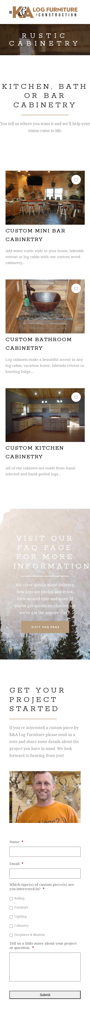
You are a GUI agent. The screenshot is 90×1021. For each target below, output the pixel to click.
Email (16, 864)
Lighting (20, 916)
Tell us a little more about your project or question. (43, 945)
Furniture (21, 907)
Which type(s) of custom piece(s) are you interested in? (41, 886)
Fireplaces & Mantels (29, 935)
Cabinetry (21, 926)
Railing (19, 898)
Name (16, 842)
